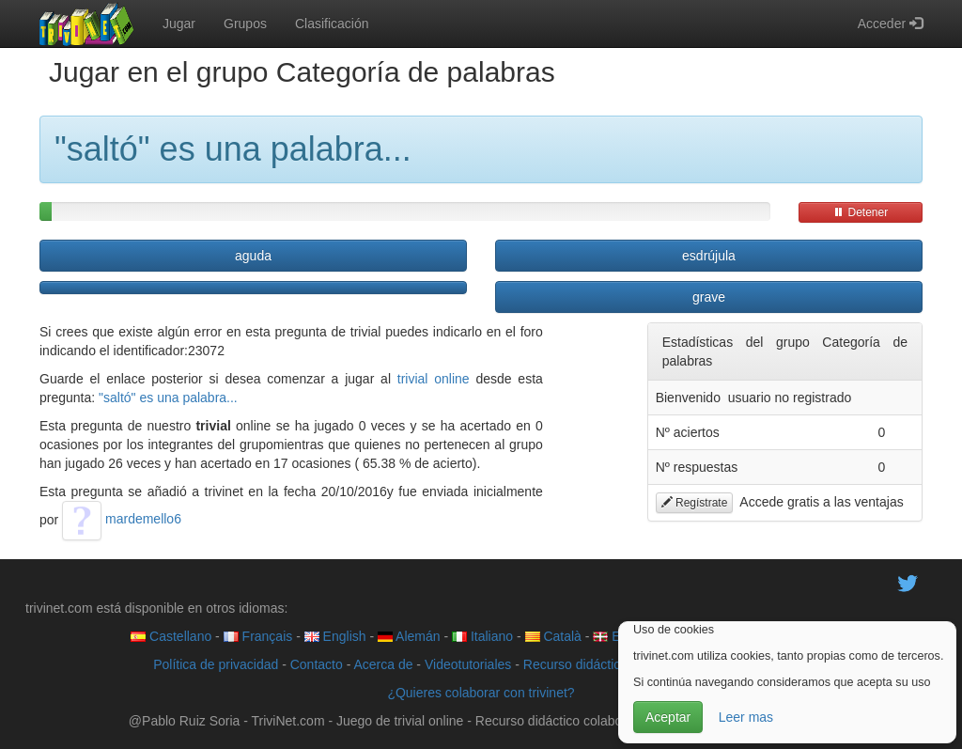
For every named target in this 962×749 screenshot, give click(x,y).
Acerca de (382, 664)
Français (258, 636)
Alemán (409, 636)
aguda (253, 255)
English (335, 636)
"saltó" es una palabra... (168, 397)
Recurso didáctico (575, 664)
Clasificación (332, 23)
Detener (860, 212)
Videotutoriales (468, 664)
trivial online (433, 378)
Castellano (171, 636)
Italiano (482, 636)
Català (553, 636)
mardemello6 (121, 518)
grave (708, 296)
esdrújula (709, 255)
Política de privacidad (215, 664)
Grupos (245, 23)
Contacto (316, 664)
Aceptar (667, 717)
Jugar (179, 23)
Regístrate (694, 502)
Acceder (890, 23)
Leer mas (746, 717)
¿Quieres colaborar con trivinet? (480, 692)
